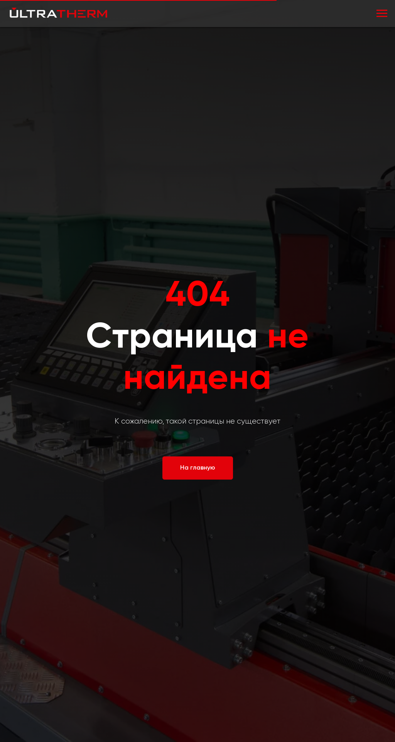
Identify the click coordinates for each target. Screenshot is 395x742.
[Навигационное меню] (381, 13)
